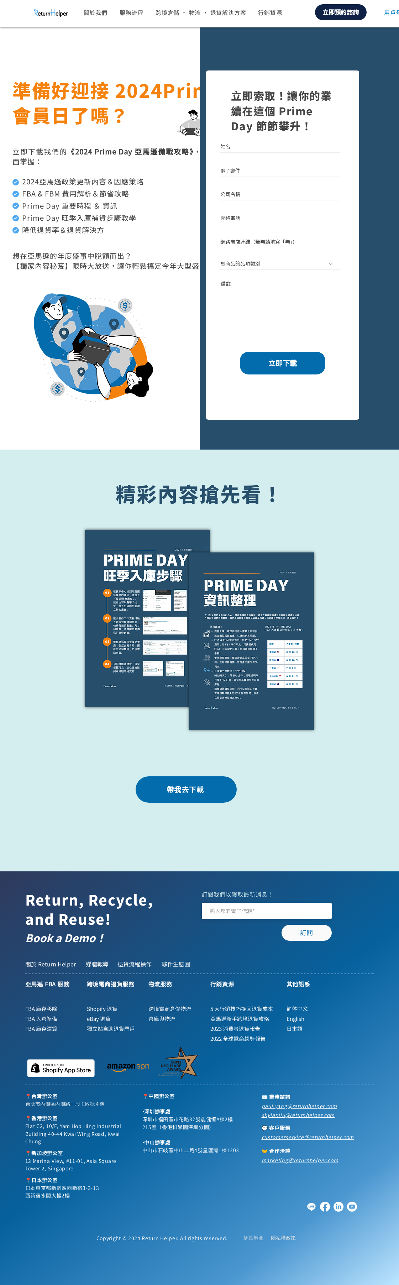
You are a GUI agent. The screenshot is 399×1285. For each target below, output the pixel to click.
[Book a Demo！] (80, 938)
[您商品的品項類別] (280, 264)
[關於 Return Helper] (52, 964)
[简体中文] (316, 1009)
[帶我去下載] (186, 789)
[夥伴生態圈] (176, 964)
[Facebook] (325, 1207)
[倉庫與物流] (175, 1019)
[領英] (338, 1207)
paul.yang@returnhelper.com (299, 1106)
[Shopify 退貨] (113, 1009)
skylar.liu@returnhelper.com (298, 1115)
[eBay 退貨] (113, 1019)
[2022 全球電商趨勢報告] (240, 1039)
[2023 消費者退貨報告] (240, 1029)
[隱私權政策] (283, 1237)
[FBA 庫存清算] (52, 1029)
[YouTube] (352, 1207)
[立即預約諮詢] (341, 12)
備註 (226, 283)
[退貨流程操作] (135, 964)
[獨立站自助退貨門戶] (113, 1029)
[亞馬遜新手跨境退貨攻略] (240, 1019)
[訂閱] (307, 933)
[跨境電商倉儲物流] (175, 1009)
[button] (96, 13)
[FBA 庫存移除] (52, 1009)
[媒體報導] (98, 964)
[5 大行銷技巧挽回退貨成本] (244, 1009)
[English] (316, 1019)
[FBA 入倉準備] (52, 1019)
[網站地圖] (253, 1237)
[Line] (311, 1207)
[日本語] (316, 1029)
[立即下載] (282, 363)
